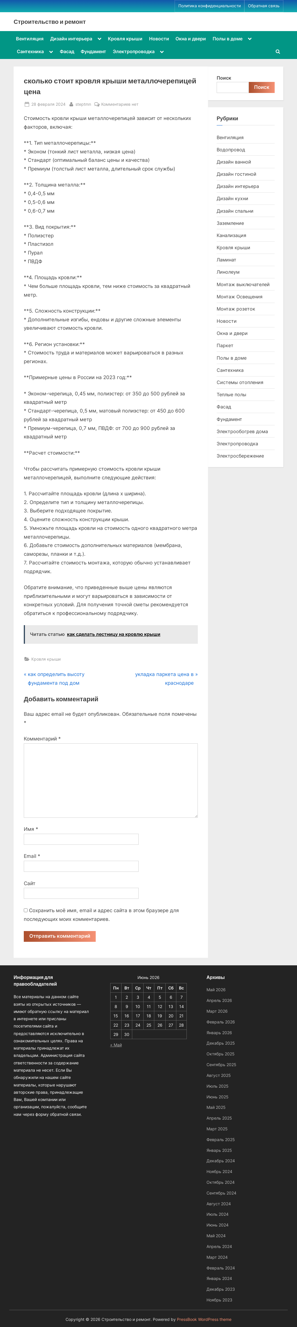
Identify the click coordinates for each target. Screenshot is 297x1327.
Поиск (224, 78)
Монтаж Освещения (239, 297)
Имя (31, 829)
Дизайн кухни (232, 198)
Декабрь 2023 (221, 1289)
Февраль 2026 (221, 1021)
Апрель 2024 (219, 1246)
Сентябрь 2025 (221, 1064)
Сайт (29, 883)
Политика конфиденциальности (209, 5)
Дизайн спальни (235, 211)
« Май (116, 1045)
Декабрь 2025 (221, 1043)
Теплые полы (231, 394)
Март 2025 (217, 1128)
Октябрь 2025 (221, 1054)
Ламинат (226, 260)
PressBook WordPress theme (204, 1319)
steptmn (83, 104)
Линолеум (228, 272)
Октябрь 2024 (221, 1182)
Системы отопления (240, 382)
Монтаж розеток (236, 309)
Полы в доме (227, 39)
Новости (159, 39)
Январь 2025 (219, 1150)
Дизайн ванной (234, 162)
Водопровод (231, 150)
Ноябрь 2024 (219, 1171)
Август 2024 (219, 1203)
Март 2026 (217, 1011)
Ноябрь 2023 (219, 1299)
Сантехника (30, 51)
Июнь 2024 (218, 1225)
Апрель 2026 (219, 1000)
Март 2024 (217, 1257)
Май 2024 (216, 1235)
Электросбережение (240, 456)
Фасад (67, 51)
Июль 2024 (218, 1214)
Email (32, 856)
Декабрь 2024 (221, 1161)
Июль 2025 (218, 1086)
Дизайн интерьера (71, 39)
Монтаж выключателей (243, 284)
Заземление (230, 223)
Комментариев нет (119, 104)
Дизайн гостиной (236, 174)
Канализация (231, 235)
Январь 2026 (219, 1032)
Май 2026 (216, 989)
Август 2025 (219, 1075)
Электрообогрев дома (242, 431)
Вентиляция (30, 39)
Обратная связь (264, 5)
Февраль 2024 (221, 1267)
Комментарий (42, 739)
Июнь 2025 (218, 1096)
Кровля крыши (125, 39)
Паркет (225, 345)
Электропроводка (134, 51)
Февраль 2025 (221, 1139)
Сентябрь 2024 (221, 1192)
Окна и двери (190, 39)
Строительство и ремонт (50, 21)
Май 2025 (216, 1107)
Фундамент (93, 51)
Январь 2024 (219, 1278)
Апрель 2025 (219, 1118)
